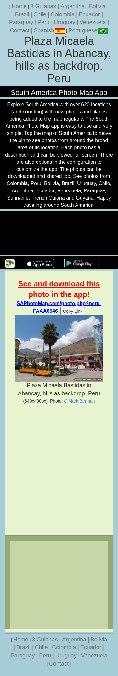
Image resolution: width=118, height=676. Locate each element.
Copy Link (72, 311)
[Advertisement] (59, 469)
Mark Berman (82, 401)
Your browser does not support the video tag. (59, 233)
